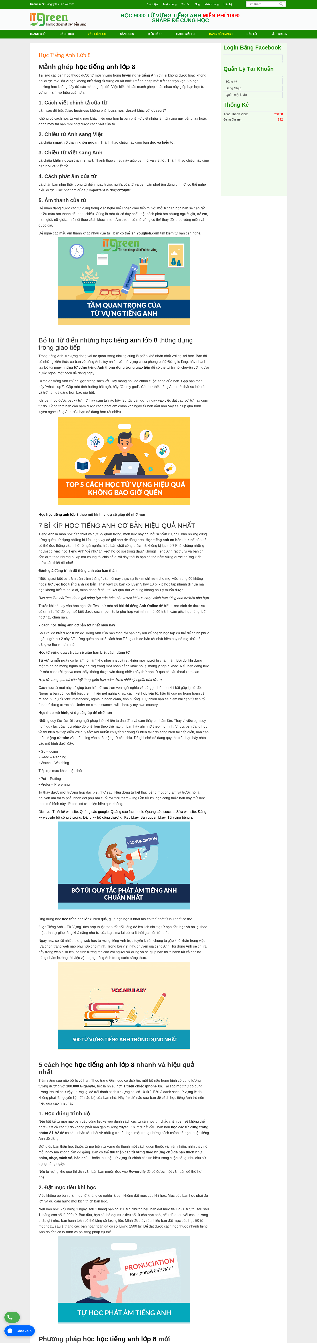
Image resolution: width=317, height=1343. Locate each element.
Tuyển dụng (170, 4)
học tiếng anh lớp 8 (105, 66)
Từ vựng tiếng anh (181, 817)
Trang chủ (38, 34)
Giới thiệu (152, 4)
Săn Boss (127, 34)
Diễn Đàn (155, 34)
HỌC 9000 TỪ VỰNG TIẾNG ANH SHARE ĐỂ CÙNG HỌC (181, 18)
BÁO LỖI (252, 34)
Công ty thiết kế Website (59, 4)
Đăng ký (231, 81)
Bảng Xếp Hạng (221, 34)
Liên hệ (227, 4)
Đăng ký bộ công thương (102, 817)
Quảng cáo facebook (127, 812)
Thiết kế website (65, 812)
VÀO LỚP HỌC (97, 34)
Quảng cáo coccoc (159, 812)
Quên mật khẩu (236, 95)
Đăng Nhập (233, 88)
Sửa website (186, 812)
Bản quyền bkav (153, 817)
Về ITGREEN (279, 34)
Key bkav (131, 817)
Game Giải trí (185, 34)
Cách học (67, 34)
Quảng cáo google (94, 812)
